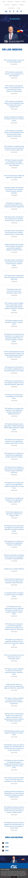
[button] (14, 843)
